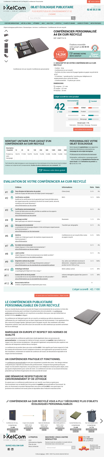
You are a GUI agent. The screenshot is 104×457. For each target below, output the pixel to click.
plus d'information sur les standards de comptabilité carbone (34, 265)
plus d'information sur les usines (25, 205)
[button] (6, 31)
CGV (30, 440)
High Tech (50, 23)
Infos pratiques (95, 23)
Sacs (43, 23)
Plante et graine (69, 23)
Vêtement (36, 23)
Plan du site (32, 444)
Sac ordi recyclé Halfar (91, 423)
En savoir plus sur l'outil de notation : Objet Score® (52, 295)
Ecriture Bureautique (12, 23)
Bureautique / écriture (31, 27)
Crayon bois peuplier (28, 423)
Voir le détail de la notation (83, 129)
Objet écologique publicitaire (52, 7)
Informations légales (35, 442)
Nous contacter (94, 1)
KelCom (42, 454)
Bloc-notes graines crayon (60, 423)
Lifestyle (58, 23)
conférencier (43, 27)
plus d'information (21, 241)
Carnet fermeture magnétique (77, 423)
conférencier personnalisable (16, 362)
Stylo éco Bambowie (44, 423)
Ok (73, 447)
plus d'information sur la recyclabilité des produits (31, 279)
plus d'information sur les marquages (27, 231)
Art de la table (26, 23)
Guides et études (83, 23)
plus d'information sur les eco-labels (26, 249)
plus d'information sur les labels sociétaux (28, 257)
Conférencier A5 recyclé (12, 423)
